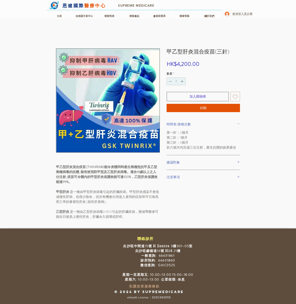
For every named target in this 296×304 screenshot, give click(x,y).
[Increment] (182, 81)
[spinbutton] (176, 81)
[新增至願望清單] (235, 96)
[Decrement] (169, 81)
